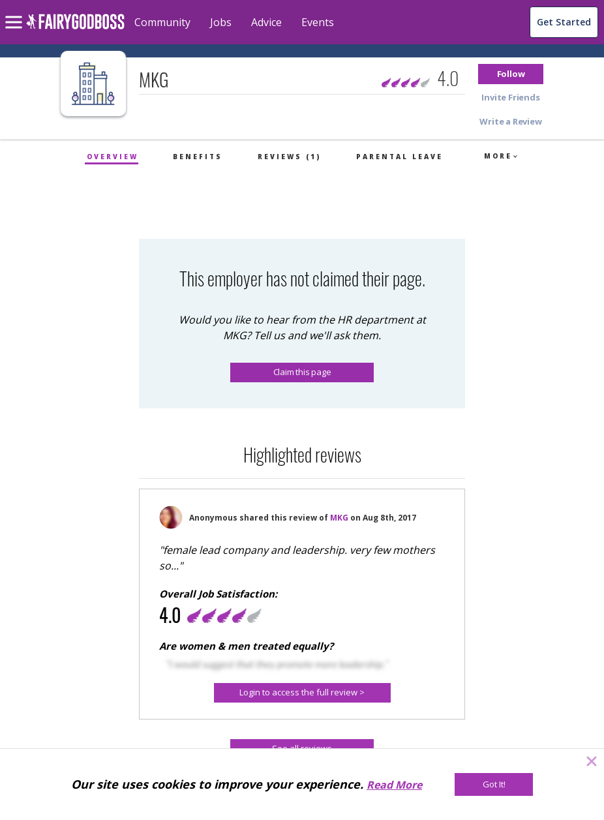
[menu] (15, 11)
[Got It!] (494, 784)
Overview (112, 156)
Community (162, 22)
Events (317, 22)
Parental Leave (399, 156)
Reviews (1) (289, 156)
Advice (266, 22)
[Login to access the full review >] (302, 693)
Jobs (221, 22)
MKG (339, 517)
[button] (510, 74)
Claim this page (302, 372)
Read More (394, 785)
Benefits (197, 156)
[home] (75, 29)
